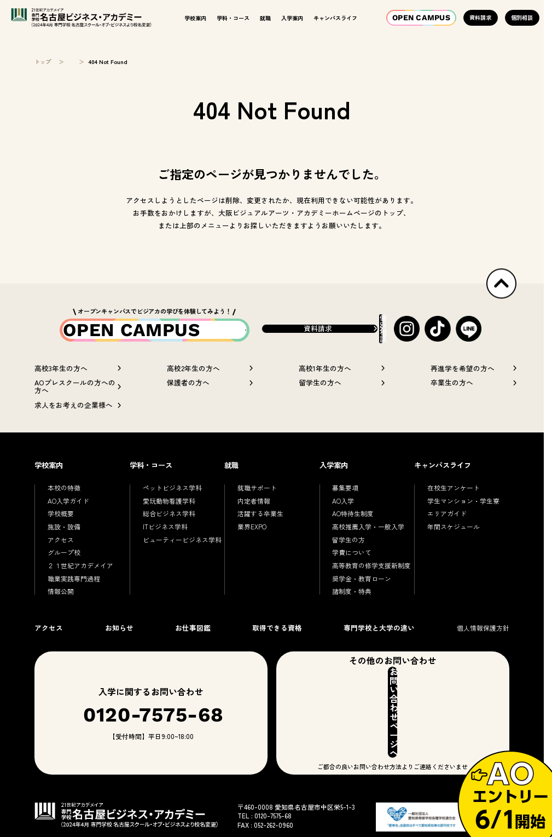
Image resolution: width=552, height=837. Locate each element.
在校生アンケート (453, 506)
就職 (265, 18)
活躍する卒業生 (260, 532)
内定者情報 (253, 519)
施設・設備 (64, 545)
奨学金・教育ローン (361, 597)
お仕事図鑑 (193, 647)
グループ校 (64, 571)
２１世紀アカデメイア (80, 584)
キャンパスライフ (335, 18)
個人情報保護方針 (483, 646)
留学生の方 (348, 558)
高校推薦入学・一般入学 (368, 545)
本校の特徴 (64, 506)
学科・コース (233, 18)
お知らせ (119, 647)
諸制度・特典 (351, 610)
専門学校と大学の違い (379, 647)
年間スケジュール (453, 545)
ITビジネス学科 (165, 545)
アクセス (61, 558)
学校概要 (61, 532)
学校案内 (195, 18)
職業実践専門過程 (74, 597)
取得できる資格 (277, 647)
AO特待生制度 (353, 532)
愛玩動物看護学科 (169, 519)
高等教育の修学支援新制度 (371, 584)
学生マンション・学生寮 (463, 519)
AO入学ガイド (68, 519)
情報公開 (61, 610)
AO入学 (343, 519)
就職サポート (257, 506)
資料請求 (480, 17)
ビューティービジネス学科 (182, 558)
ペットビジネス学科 (172, 506)
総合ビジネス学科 (169, 532)
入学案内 (292, 18)
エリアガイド (447, 532)
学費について (351, 571)
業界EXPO (251, 545)
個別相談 (522, 17)
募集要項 (345, 506)
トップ (42, 62)
